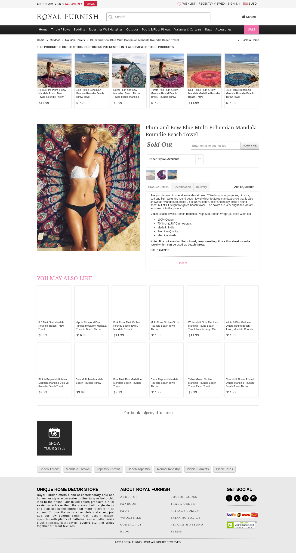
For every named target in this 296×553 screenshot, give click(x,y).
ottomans (52, 522)
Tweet (182, 263)
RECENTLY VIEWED (212, 3)
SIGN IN (233, 3)
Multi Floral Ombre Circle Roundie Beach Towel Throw (165, 326)
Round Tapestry (168, 469)
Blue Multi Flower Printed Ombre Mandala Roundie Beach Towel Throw (240, 383)
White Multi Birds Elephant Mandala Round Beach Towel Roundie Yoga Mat (203, 326)
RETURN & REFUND (187, 524)
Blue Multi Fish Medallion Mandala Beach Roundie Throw (127, 383)
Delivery (201, 187)
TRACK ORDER (183, 503)
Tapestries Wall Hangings (106, 29)
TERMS (176, 531)
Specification (182, 187)
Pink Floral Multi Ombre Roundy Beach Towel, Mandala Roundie (126, 326)
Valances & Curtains (187, 29)
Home (43, 29)
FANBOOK (128, 503)
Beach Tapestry (139, 469)
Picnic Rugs (224, 469)
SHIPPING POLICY (186, 517)
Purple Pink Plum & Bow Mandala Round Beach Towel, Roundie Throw (52, 93)
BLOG (125, 531)
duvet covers (68, 522)
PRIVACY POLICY (185, 510)
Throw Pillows (60, 29)
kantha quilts (95, 519)
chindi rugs (80, 515)
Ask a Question (244, 186)
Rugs (208, 29)
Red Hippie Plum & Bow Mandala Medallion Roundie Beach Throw (204, 93)
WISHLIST (189, 3)
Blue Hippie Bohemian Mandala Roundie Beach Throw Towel (90, 93)
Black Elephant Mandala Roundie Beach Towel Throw (164, 383)
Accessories (223, 29)
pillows (108, 515)
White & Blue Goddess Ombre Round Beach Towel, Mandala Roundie (239, 326)
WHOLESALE (130, 517)
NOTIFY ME (250, 145)
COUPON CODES (184, 496)
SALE (251, 29)
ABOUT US (129, 496)
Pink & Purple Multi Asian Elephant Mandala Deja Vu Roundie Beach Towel (53, 383)
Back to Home (250, 40)
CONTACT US (131, 524)
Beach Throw (49, 469)
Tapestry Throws (108, 469)
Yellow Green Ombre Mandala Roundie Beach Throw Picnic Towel (202, 383)
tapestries (43, 519)
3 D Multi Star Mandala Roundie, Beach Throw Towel (51, 326)
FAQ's (125, 510)
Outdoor (132, 29)
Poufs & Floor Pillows (156, 29)
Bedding (79, 29)
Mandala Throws (77, 469)
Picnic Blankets (198, 469)
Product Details (158, 187)
